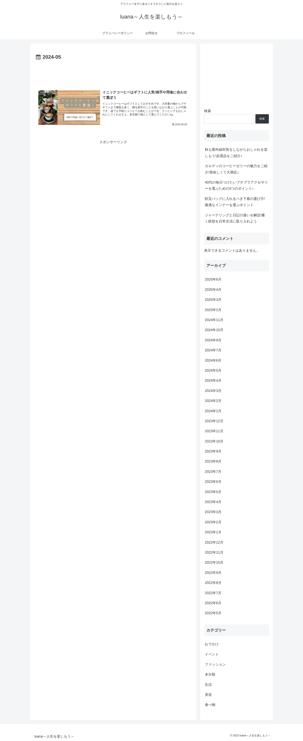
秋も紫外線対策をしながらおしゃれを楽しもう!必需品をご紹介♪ (236, 153)
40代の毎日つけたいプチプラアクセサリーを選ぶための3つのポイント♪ (236, 185)
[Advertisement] (113, 72)
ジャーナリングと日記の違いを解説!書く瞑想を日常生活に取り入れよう (235, 218)
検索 (207, 111)
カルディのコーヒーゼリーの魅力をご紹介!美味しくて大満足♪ (236, 169)
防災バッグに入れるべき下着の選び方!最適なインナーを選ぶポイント (235, 202)
